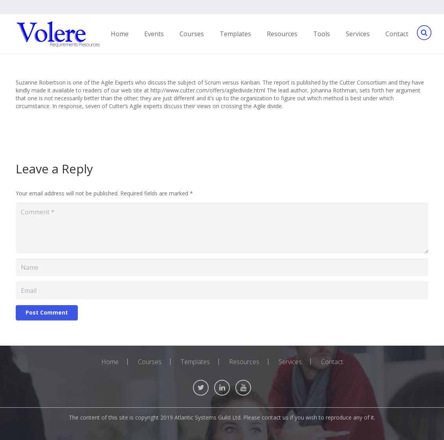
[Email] (222, 291)
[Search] (424, 34)
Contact (332, 361)
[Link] (58, 34)
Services (290, 361)
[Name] (222, 267)
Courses (149, 361)
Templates (195, 361)
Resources (244, 361)
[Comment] (222, 228)
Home (110, 361)
